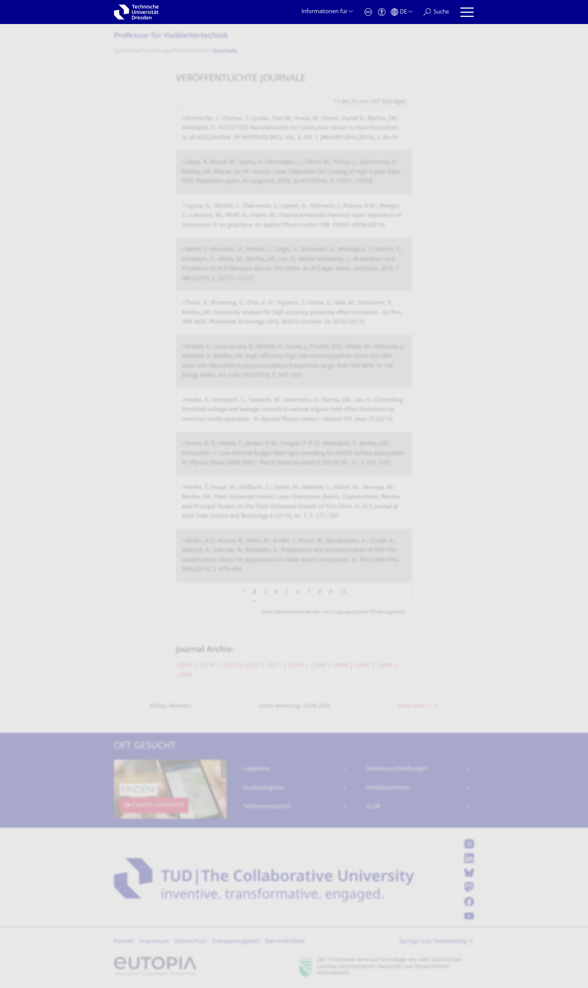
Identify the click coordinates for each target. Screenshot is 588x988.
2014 (207, 666)
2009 (319, 666)
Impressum (154, 941)
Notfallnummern (388, 788)
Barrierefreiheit (284, 941)
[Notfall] (368, 12)
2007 (364, 666)
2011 (275, 666)
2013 (230, 666)
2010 (297, 666)
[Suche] (436, 12)
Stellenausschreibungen (397, 769)
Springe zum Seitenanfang (432, 941)
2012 (252, 666)
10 (343, 592)
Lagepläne (256, 769)
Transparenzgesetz (236, 941)
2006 (386, 666)
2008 (341, 666)
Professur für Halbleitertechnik (171, 36)
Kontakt (124, 941)
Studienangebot (263, 788)
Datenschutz (190, 941)
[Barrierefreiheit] (382, 12)
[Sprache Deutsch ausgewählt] (401, 12)
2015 (185, 666)
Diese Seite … (414, 706)
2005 (185, 675)
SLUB (373, 807)
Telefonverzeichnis (267, 807)
